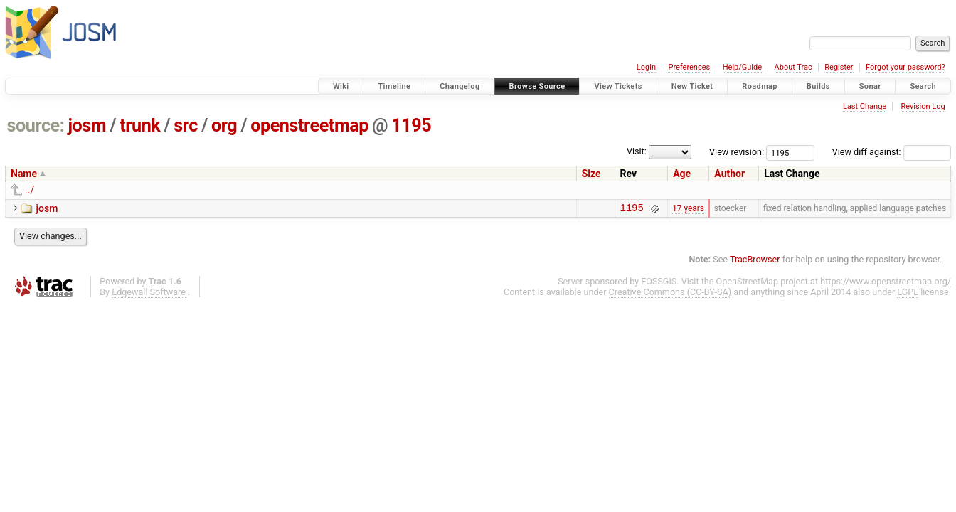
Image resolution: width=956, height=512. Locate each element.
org (224, 125)
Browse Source (537, 86)
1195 (411, 125)
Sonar (870, 86)
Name (24, 173)
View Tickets (618, 86)
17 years (688, 209)
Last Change (864, 106)
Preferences (689, 67)
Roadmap (759, 86)
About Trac (793, 67)
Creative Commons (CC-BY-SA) (670, 294)
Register (838, 67)
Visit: (637, 151)
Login (646, 67)
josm (87, 125)
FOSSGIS (658, 283)
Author (729, 173)
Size (591, 173)
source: (36, 125)
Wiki (341, 86)
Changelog (459, 86)
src (186, 125)
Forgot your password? (905, 67)
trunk (140, 125)
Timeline (394, 86)
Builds (818, 86)
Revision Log (923, 106)
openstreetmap (309, 125)
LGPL (907, 294)
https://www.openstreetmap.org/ (885, 283)
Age (682, 173)
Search (923, 86)
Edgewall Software (149, 294)
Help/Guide (742, 67)
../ (29, 190)
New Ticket (692, 86)
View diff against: (891, 151)
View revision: (736, 151)
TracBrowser (755, 261)
